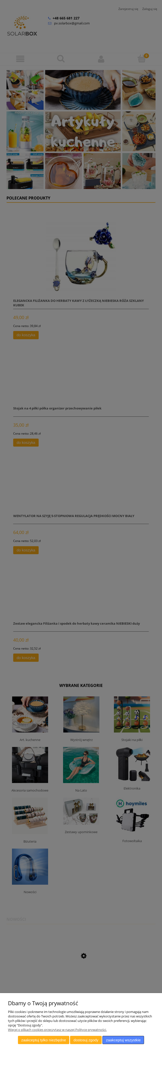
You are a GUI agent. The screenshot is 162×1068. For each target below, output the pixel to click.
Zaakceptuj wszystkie (123, 1040)
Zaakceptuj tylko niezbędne (43, 1040)
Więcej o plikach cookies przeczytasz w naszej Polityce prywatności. (57, 1029)
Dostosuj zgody (86, 1040)
